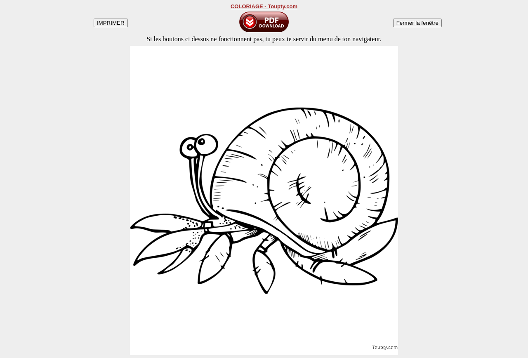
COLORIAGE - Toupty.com (264, 6)
